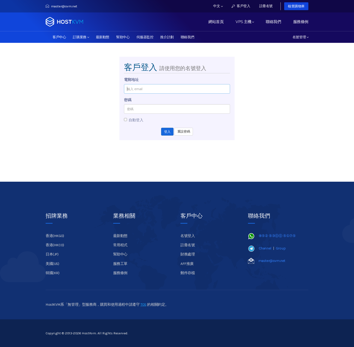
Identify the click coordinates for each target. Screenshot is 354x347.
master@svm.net (61, 6)
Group (281, 248)
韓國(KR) (52, 273)
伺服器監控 (144, 37)
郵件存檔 (187, 273)
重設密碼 (183, 131)
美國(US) (52, 263)
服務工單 (120, 263)
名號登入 (187, 236)
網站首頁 (216, 21)
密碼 (127, 100)
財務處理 (187, 254)
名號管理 (300, 37)
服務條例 (300, 21)
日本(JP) (52, 254)
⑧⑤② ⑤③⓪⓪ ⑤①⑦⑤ (277, 236)
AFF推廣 (187, 263)
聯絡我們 (273, 21)
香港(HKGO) (55, 236)
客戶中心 (59, 37)
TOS (143, 304)
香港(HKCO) (55, 245)
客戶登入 (241, 6)
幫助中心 (123, 37)
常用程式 (120, 245)
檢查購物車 (296, 6)
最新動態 (102, 37)
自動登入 (133, 120)
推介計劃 (167, 37)
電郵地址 (131, 79)
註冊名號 (266, 6)
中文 (218, 6)
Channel (265, 248)
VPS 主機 (245, 21)
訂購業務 (81, 37)
